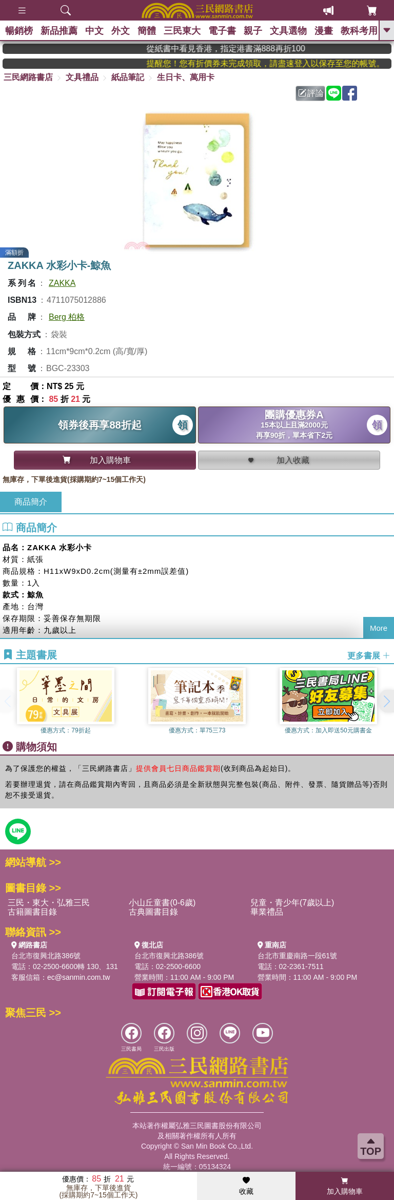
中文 (94, 31)
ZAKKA (62, 283)
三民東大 (182, 31)
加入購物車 (345, 1186)
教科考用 (359, 31)
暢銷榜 (19, 31)
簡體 (146, 31)
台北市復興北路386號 (46, 956)
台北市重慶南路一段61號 (298, 956)
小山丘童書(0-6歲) (162, 902)
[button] (386, 701)
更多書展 (368, 655)
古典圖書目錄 (153, 911)
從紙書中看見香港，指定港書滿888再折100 (240, 48)
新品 (59, 31)
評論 (311, 93)
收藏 (246, 1186)
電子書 (222, 31)
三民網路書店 (28, 77)
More (378, 628)
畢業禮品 (266, 911)
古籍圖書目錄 (32, 911)
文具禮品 (82, 77)
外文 (120, 31)
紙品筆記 (127, 77)
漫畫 (323, 31)
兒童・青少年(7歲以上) (292, 902)
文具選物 (288, 31)
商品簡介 (30, 501)
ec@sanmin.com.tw (78, 977)
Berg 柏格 (67, 317)
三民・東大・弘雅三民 (49, 902)
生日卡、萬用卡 (185, 77)
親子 (253, 31)
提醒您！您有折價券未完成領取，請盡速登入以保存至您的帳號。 (276, 63)
